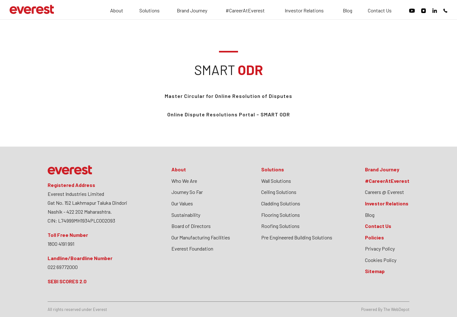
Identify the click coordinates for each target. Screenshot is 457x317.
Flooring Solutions (280, 215)
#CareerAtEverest (245, 10)
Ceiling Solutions (278, 192)
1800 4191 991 (61, 244)
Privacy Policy (380, 248)
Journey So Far (187, 192)
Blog (347, 10)
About (116, 10)
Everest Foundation (192, 248)
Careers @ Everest (384, 192)
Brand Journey (192, 10)
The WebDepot (396, 309)
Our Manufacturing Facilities (200, 237)
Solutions (149, 10)
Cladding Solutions (280, 203)
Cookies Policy (380, 260)
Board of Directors (191, 226)
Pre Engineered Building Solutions (296, 237)
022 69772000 (63, 267)
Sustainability (185, 215)
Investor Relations (304, 10)
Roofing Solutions (280, 226)
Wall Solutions (276, 181)
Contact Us (380, 10)
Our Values (182, 203)
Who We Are (184, 181)
